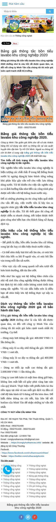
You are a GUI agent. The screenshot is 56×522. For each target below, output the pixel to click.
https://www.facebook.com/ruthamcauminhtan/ (25, 453)
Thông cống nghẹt (23, 36)
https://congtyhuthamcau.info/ (26, 442)
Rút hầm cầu (7, 36)
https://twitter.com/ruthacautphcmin (26, 456)
